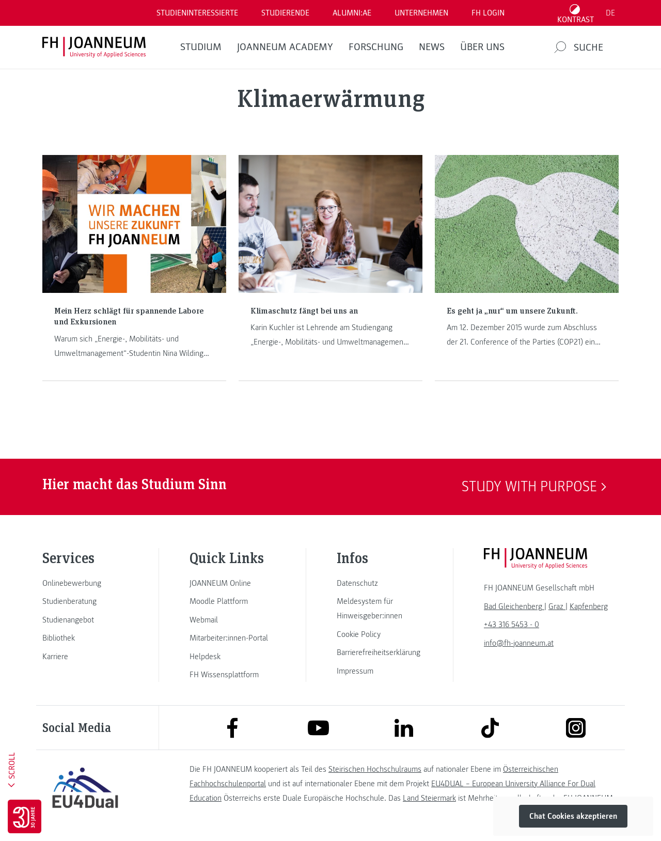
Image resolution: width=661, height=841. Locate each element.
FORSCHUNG (376, 47)
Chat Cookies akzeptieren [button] (573, 816)
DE (610, 13)
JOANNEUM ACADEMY (285, 47)
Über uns (482, 47)
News (432, 47)
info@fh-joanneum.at (519, 643)
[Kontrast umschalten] (576, 13)
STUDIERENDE (285, 13)
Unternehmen (421, 13)
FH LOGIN (488, 13)
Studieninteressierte (197, 13)
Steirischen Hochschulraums (374, 769)
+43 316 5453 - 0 (511, 624)
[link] (85, 583)
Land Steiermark (429, 798)
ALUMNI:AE (352, 13)
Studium (201, 47)
